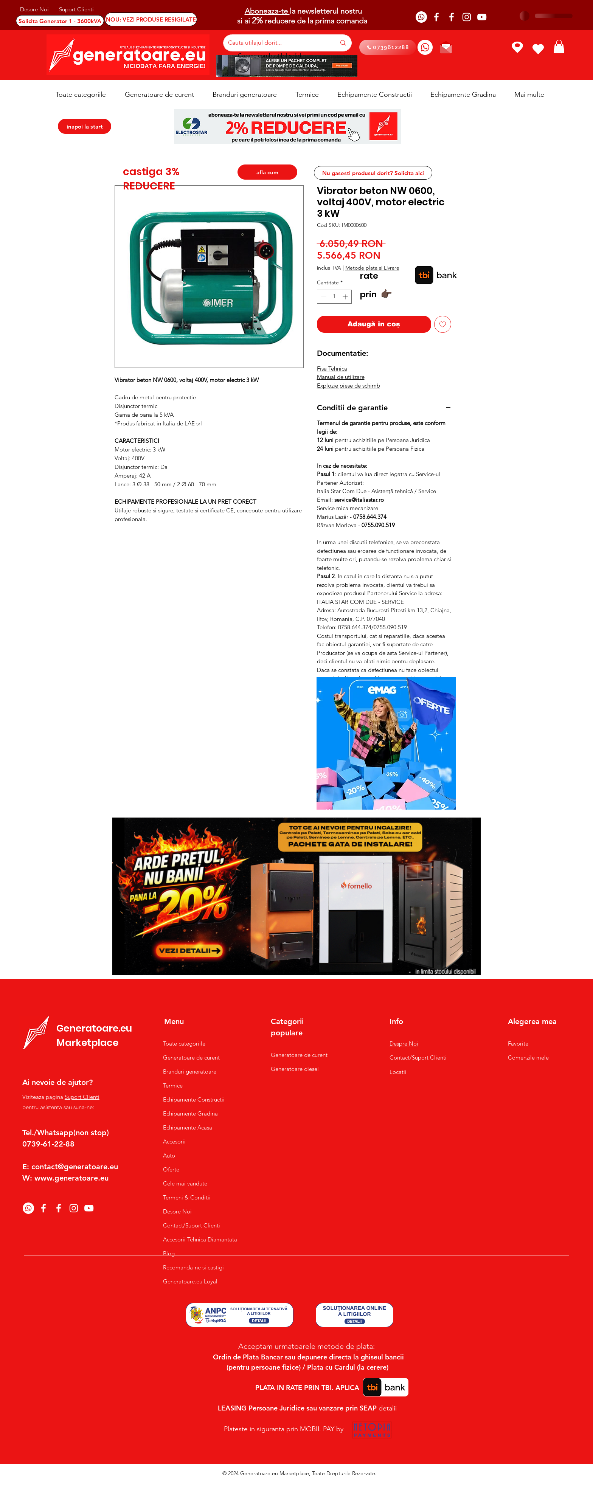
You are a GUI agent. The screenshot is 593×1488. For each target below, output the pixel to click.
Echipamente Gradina (190, 1113)
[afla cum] (267, 172)
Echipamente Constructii (194, 1099)
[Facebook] (436, 17)
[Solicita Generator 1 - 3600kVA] (60, 20)
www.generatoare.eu (71, 1177)
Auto (169, 1155)
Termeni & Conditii (187, 1197)
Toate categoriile (184, 1043)
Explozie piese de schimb (348, 385)
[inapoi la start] (84, 126)
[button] (559, 46)
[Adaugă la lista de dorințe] (442, 324)
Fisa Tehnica (332, 368)
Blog (169, 1253)
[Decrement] (323, 296)
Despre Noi (177, 1211)
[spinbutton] (334, 296)
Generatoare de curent (191, 1057)
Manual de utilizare (341, 376)
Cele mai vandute (185, 1183)
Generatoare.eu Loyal (190, 1281)
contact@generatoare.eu (74, 1166)
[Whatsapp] (421, 17)
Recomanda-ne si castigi (193, 1267)
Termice (173, 1085)
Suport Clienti (82, 1096)
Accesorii (174, 1141)
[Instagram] (466, 17)
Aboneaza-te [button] (267, 11)
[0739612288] (387, 47)
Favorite (518, 1043)
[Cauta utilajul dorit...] (276, 43)
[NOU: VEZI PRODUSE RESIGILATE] (151, 19)
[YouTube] (481, 17)
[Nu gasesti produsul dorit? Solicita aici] (373, 173)
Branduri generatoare (189, 1071)
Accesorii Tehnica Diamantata (196, 1239)
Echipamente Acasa (187, 1127)
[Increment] (346, 296)
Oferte (171, 1169)
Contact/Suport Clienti (191, 1225)
